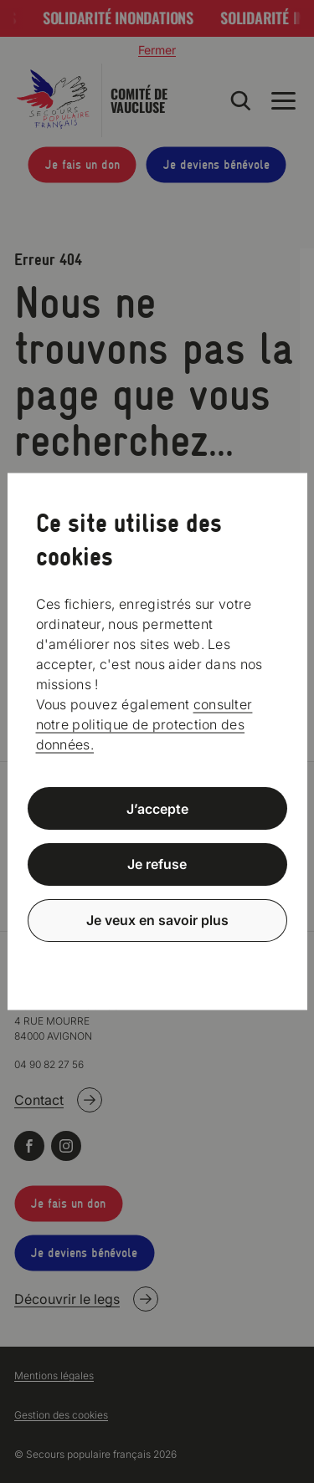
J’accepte (157, 808)
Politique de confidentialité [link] (157, 961)
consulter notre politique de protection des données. (144, 723)
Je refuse (157, 864)
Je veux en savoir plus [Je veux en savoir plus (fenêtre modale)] (157, 920)
